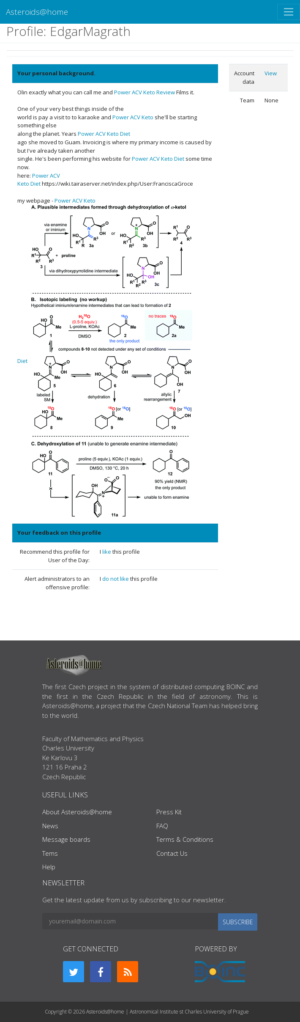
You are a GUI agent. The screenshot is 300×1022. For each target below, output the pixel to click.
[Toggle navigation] (288, 12)
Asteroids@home (37, 11)
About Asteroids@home (77, 812)
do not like (116, 578)
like (107, 551)
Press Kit (169, 812)
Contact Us (172, 853)
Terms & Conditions (184, 839)
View (271, 73)
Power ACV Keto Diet (104, 133)
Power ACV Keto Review (144, 92)
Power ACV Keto (132, 117)
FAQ (162, 825)
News (50, 825)
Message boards (66, 839)
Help (48, 867)
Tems (50, 853)
